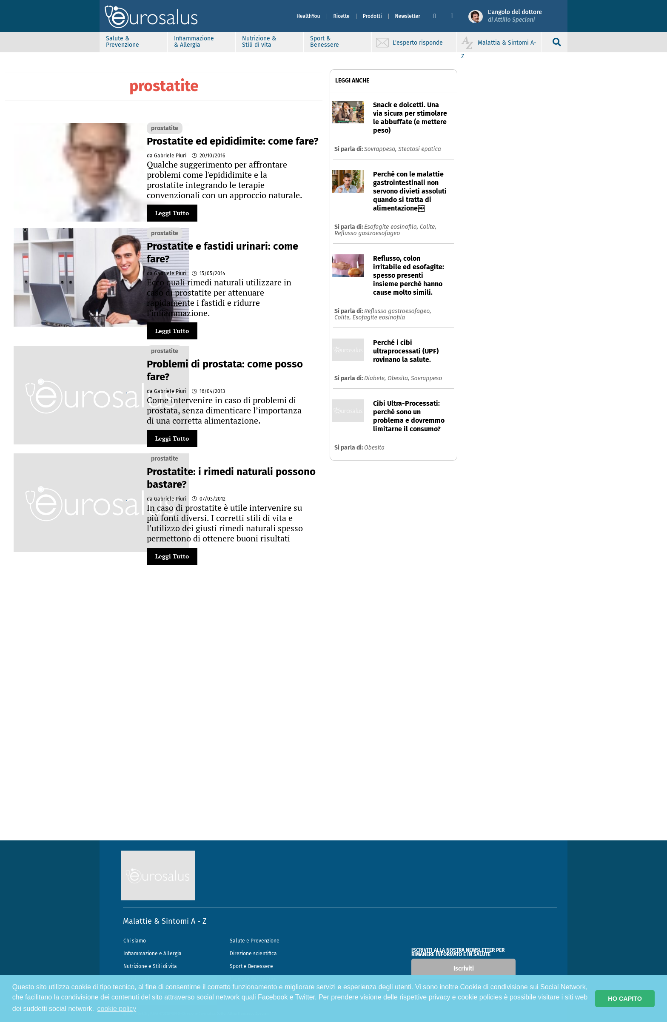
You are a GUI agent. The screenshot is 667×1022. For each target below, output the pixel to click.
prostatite (164, 128)
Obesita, (399, 378)
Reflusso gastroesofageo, (397, 311)
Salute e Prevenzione (254, 941)
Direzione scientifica (253, 954)
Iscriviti (463, 968)
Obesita (374, 447)
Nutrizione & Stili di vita (259, 41)
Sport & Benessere (324, 41)
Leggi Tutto (172, 213)
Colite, (428, 227)
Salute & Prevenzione (122, 41)
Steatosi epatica (419, 149)
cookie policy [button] (117, 1008)
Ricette (342, 16)
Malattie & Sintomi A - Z (164, 921)
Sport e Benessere (251, 966)
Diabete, (376, 378)
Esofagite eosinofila (378, 317)
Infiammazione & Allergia (194, 41)
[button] (438, 16)
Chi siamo (134, 941)
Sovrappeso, (381, 149)
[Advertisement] (333, 712)
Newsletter (407, 16)
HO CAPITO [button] (625, 998)
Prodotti (372, 16)
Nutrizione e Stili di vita (150, 966)
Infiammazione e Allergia (152, 954)
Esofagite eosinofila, (392, 227)
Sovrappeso (426, 378)
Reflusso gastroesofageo (367, 233)
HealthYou (308, 16)
